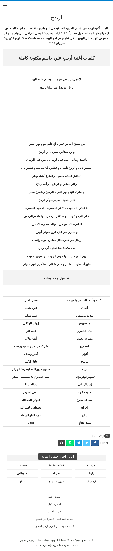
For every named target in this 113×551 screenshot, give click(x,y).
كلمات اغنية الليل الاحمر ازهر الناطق (55, 519)
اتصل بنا (38, 545)
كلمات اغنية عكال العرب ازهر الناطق (54, 526)
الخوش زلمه (54, 496)
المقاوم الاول (55, 504)
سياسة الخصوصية (70, 545)
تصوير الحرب (55, 511)
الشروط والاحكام (52, 545)
